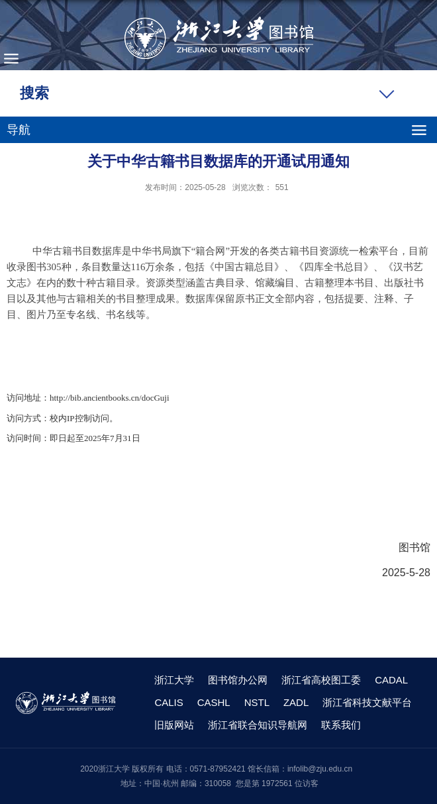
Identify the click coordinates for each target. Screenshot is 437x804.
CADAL (391, 679)
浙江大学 (174, 679)
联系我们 (341, 724)
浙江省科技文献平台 (367, 702)
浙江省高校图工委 (321, 679)
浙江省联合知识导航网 (257, 724)
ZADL (296, 702)
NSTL (256, 702)
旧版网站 (174, 724)
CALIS (168, 702)
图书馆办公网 (237, 679)
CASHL (213, 702)
